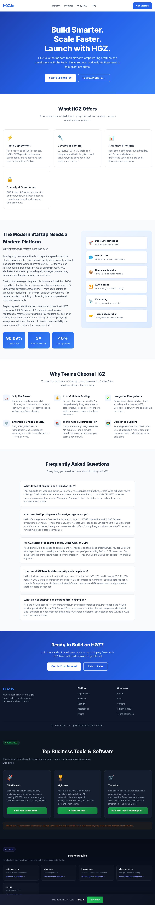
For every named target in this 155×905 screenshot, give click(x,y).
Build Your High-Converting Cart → (128, 810)
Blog (119, 698)
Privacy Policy (124, 709)
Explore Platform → (94, 77)
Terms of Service (125, 714)
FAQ (94, 5)
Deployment (83, 693)
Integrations (83, 709)
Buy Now (95, 899)
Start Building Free (60, 77)
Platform (55, 5)
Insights (68, 5)
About (120, 693)
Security (82, 704)
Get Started (142, 5)
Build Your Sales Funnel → (27, 810)
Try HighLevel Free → (77, 810)
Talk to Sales (95, 666)
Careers (121, 704)
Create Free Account (64, 666)
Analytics (82, 698)
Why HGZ (82, 5)
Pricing (81, 714)
